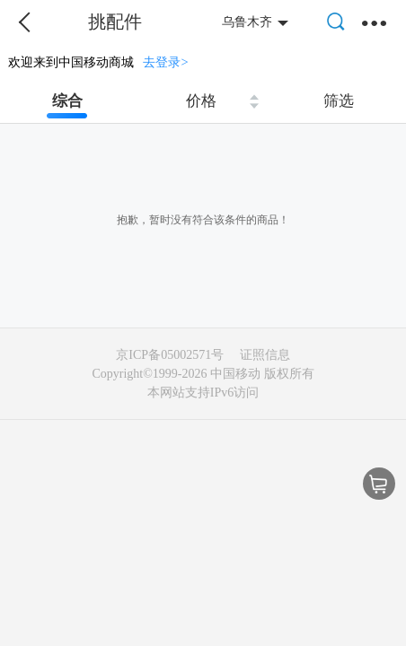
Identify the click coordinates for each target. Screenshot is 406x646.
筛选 (338, 100)
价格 (201, 100)
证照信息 (265, 355)
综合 (67, 100)
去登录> (165, 62)
